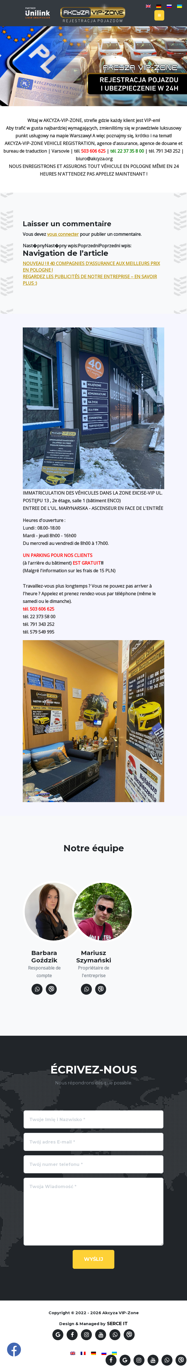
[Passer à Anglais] (148, 6)
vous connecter (63, 234)
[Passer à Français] (83, 1353)
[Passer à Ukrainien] (179, 6)
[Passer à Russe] (169, 6)
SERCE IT (117, 1323)
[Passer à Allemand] (159, 6)
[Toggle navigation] (159, 15)
